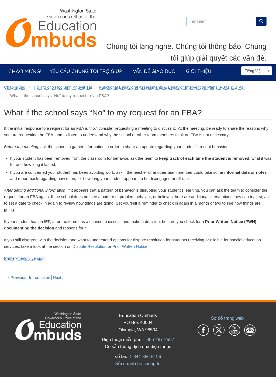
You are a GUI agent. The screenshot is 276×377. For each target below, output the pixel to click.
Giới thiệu (198, 71)
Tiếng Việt (253, 71)
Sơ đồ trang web (227, 318)
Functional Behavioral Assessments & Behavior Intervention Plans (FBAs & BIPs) (171, 87)
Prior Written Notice (129, 246)
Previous (17, 277)
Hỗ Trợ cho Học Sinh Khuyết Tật (63, 87)
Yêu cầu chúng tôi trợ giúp (86, 71)
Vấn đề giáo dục (154, 71)
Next (58, 277)
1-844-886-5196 (145, 356)
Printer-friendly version (24, 258)
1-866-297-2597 (158, 339)
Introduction (39, 277)
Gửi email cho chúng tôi (138, 363)
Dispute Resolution (89, 246)
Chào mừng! (24, 71)
